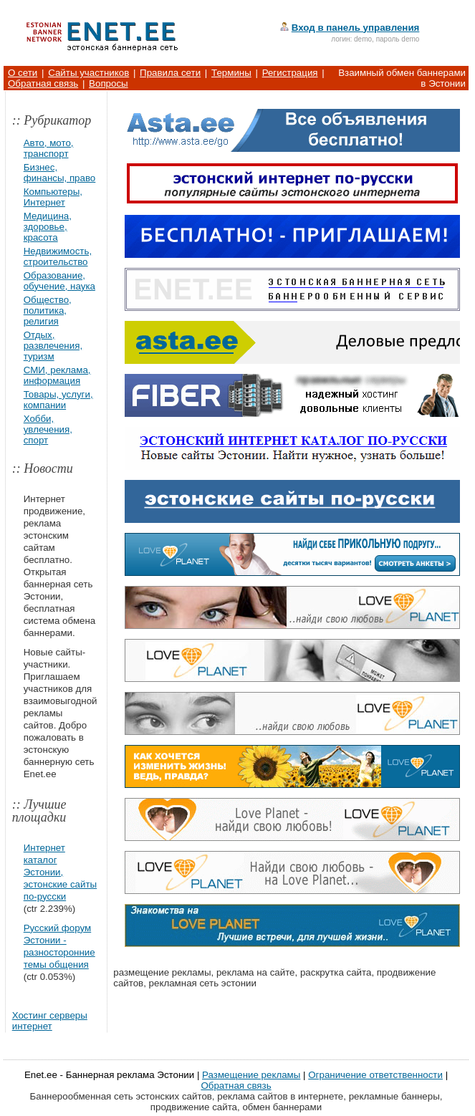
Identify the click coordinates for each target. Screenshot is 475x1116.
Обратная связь (43, 83)
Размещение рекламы (251, 1074)
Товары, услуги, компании (58, 399)
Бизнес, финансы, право (60, 172)
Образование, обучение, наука (59, 281)
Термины (231, 72)
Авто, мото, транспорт (49, 148)
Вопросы (108, 83)
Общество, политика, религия (48, 310)
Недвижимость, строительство (58, 256)
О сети (22, 72)
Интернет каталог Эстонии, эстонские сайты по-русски (60, 872)
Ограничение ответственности (375, 1074)
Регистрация (290, 72)
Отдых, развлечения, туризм (53, 345)
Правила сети (170, 72)
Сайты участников (88, 72)
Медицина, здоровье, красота (48, 227)
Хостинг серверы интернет (49, 1020)
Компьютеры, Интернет (53, 197)
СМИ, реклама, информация (57, 375)
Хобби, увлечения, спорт (48, 429)
